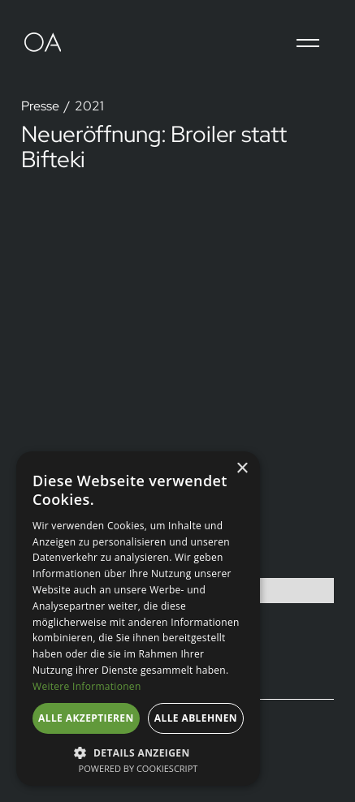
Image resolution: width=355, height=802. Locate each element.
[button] (308, 43)
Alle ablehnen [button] (195, 718)
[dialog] (138, 618)
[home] (48, 43)
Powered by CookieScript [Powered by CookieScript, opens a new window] (138, 768)
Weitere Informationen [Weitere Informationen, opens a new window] (86, 686)
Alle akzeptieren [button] (86, 718)
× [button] (242, 469)
